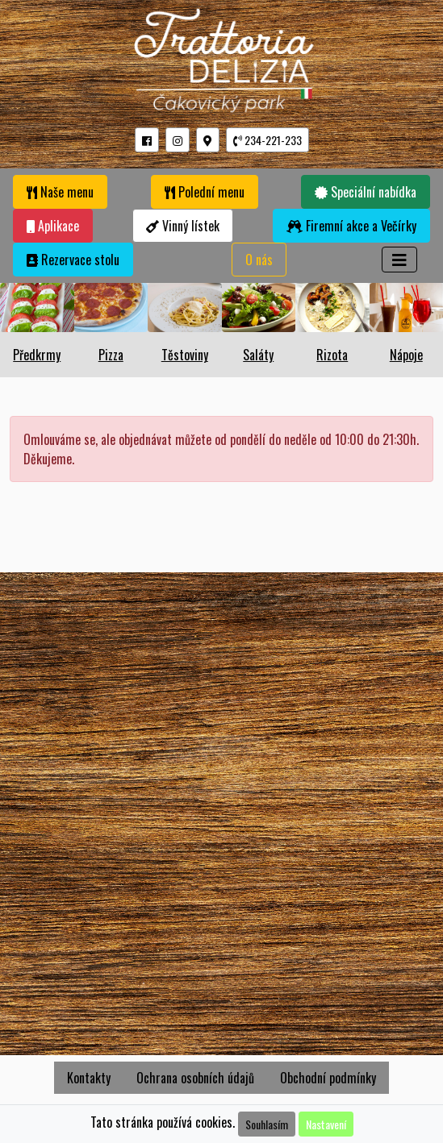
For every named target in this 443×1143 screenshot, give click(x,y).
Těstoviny (184, 354)
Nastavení (326, 1124)
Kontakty (89, 1077)
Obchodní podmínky (328, 1077)
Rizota (332, 354)
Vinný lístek (182, 225)
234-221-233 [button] (267, 139)
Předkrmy (37, 354)
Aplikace (53, 225)
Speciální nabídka (365, 192)
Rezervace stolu (73, 259)
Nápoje (406, 354)
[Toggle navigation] (399, 259)
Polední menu (204, 192)
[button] (147, 139)
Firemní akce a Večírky (351, 225)
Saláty (258, 354)
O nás (259, 259)
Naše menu (60, 192)
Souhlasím (266, 1124)
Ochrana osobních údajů (195, 1077)
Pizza (110, 354)
